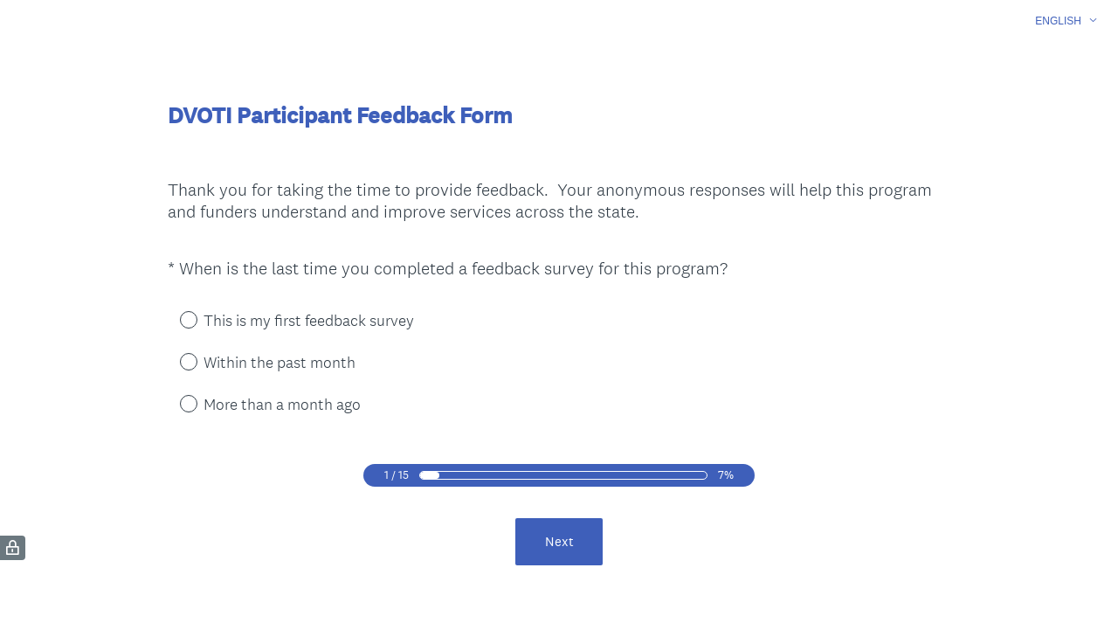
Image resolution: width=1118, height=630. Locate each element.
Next (559, 541)
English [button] (1058, 21)
